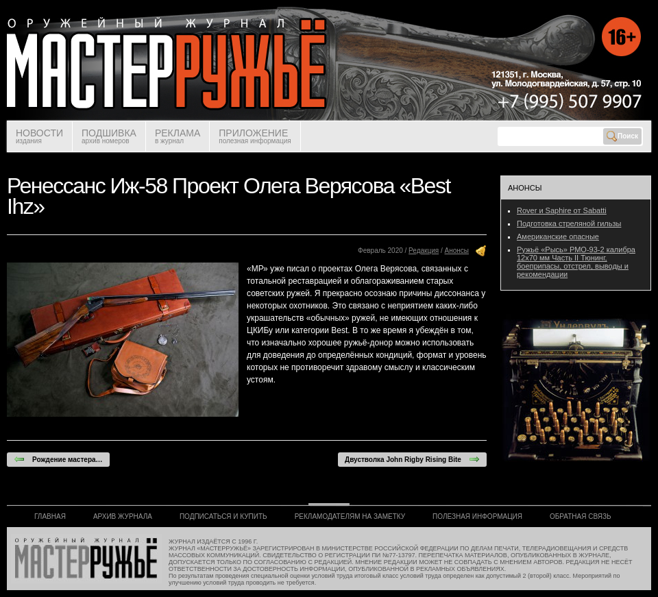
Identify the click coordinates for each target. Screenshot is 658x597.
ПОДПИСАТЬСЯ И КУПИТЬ (223, 516)
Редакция (424, 250)
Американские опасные (558, 236)
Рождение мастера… (58, 459)
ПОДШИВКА (109, 136)
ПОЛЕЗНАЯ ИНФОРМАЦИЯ (477, 516)
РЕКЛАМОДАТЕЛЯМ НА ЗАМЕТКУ (350, 516)
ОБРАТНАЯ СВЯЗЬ (580, 516)
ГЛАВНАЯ (50, 516)
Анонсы (457, 250)
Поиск (622, 136)
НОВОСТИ (39, 136)
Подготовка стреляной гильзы (569, 223)
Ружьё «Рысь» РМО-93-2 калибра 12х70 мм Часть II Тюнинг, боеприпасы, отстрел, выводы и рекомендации (576, 261)
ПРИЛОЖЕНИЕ (255, 136)
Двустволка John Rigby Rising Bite (412, 459)
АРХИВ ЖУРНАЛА (122, 516)
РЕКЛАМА (177, 136)
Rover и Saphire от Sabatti (562, 210)
